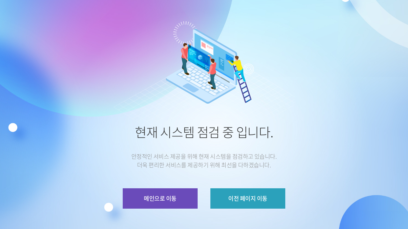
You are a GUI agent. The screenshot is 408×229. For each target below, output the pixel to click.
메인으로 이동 (160, 198)
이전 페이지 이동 (247, 198)
